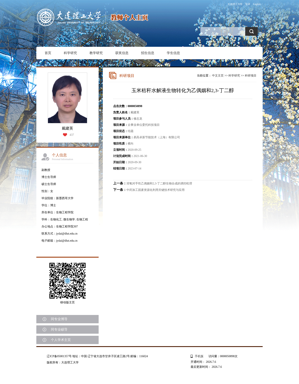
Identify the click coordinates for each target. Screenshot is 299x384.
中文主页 (218, 75)
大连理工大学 (235, 4)
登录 (247, 4)
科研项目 (250, 75)
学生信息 (173, 53)
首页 (48, 53)
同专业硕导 (59, 329)
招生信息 (147, 53)
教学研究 (96, 53)
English (257, 4)
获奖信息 (122, 53)
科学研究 (70, 53)
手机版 (199, 356)
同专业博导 (59, 319)
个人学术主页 (61, 340)
